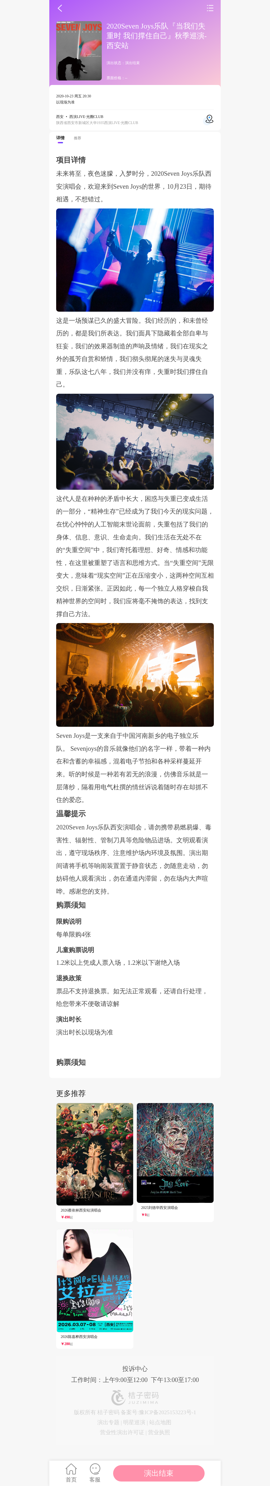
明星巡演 (134, 1422)
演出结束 (158, 1473)
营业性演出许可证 (122, 1432)
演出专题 (108, 1422)
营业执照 (159, 1432)
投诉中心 (135, 1368)
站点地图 (160, 1422)
